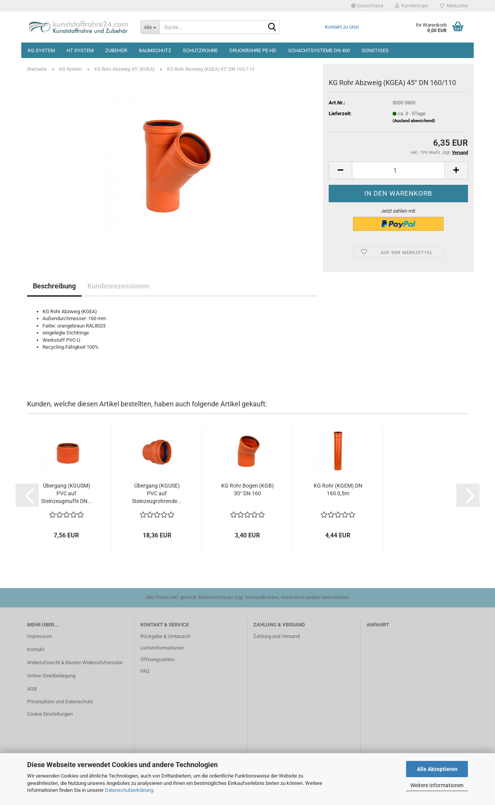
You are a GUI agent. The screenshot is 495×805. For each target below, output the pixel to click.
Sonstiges (375, 50)
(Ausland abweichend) (414, 120)
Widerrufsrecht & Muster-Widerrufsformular (75, 662)
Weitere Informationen (437, 785)
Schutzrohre (200, 50)
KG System (41, 50)
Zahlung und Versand (276, 636)
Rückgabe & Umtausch (165, 636)
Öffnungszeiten (157, 659)
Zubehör (116, 50)
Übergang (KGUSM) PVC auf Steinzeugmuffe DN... (66, 493)
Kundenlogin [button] (411, 6)
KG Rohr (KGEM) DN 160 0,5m (338, 489)
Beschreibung (54, 286)
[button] (367, 6)
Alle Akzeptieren (437, 769)
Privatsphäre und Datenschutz (60, 701)
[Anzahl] (398, 170)
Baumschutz (155, 50)
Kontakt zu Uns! (342, 27)
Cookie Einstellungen (50, 714)
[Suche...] (149, 27)
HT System (80, 50)
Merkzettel (454, 6)
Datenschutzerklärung (129, 790)
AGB (32, 689)
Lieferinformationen (162, 648)
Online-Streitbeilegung (51, 676)
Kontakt (35, 649)
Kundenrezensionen (118, 286)
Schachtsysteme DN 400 (319, 50)
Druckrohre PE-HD (253, 50)
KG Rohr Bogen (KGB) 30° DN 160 (247, 489)
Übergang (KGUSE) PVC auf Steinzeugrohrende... (157, 493)
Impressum (39, 636)
